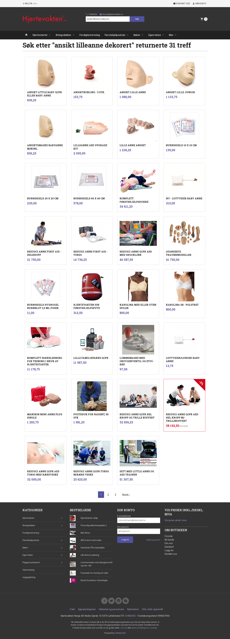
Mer (171, 35)
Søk (137, 19)
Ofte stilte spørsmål (152, 609)
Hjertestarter (40, 35)
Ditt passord (122, 527)
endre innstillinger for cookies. (144, 628)
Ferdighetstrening (89, 35)
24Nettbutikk (120, 633)
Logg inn (169, 550)
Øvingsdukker (63, 35)
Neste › (126, 494)
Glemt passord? (153, 540)
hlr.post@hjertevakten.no (111, 14)
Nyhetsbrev (133, 609)
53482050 (91, 14)
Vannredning (28, 570)
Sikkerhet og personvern (111, 609)
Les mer (124, 628)
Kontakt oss (171, 554)
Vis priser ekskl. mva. (176, 520)
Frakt (72, 609)
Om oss (169, 543)
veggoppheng (28, 577)
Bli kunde (169, 539)
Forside (169, 536)
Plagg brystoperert (31, 562)
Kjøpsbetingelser (87, 609)
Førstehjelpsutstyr (115, 35)
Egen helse (154, 35)
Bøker (137, 35)
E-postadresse (124, 516)
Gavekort (169, 546)
